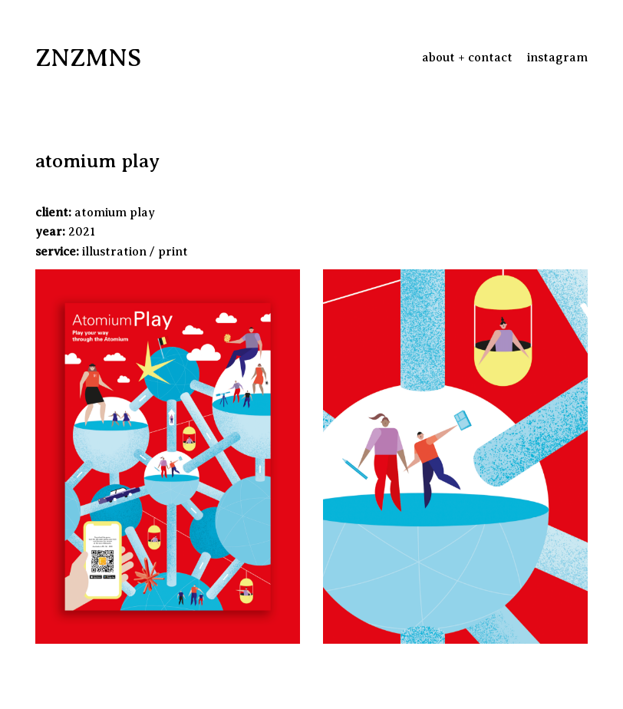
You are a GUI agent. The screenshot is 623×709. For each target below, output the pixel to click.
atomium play (114, 212)
